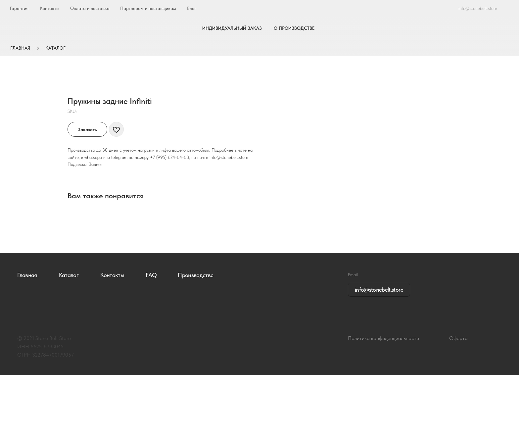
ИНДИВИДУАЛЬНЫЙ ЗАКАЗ (232, 28)
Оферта (458, 405)
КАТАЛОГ (55, 48)
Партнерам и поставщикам (148, 8)
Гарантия (19, 8)
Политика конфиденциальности (383, 405)
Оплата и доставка (90, 8)
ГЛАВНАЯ (20, 48)
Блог (191, 8)
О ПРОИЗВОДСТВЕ (294, 28)
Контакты (49, 8)
